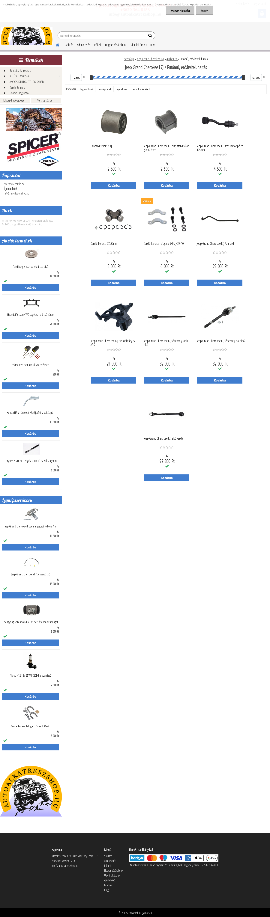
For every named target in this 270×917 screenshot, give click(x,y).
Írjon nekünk (10, 188)
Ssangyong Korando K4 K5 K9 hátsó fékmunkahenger (30, 622)
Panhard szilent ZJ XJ (101, 146)
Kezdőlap (129, 59)
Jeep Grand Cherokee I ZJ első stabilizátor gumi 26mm (166, 148)
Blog (152, 45)
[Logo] (26, 36)
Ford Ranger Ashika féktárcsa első (30, 267)
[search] (150, 36)
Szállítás (68, 45)
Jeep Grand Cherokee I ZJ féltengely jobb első (166, 343)
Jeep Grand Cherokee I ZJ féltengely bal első (220, 341)
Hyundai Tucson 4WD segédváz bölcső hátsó (30, 314)
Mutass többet (45, 100)
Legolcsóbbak (86, 89)
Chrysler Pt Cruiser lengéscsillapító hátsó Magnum (30, 461)
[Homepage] (55, 44)
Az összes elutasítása (180, 11)
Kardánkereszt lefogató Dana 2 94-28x (30, 726)
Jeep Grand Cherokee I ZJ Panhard (215, 244)
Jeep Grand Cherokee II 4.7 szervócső (30, 574)
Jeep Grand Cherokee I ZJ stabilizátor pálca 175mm (220, 148)
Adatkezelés (83, 45)
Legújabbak (121, 89)
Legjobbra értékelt (141, 89)
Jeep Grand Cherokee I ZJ (150, 59)
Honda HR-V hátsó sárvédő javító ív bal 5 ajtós (31, 412)
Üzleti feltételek (138, 45)
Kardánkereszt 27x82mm (104, 244)
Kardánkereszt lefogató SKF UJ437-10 (164, 244)
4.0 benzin (172, 59)
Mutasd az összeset (14, 100)
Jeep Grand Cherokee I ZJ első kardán (164, 438)
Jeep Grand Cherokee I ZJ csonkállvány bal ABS (113, 343)
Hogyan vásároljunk (115, 45)
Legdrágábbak (104, 89)
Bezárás (204, 11)
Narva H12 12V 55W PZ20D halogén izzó (30, 675)
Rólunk (97, 45)
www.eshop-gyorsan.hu (141, 913)
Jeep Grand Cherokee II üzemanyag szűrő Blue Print (30, 526)
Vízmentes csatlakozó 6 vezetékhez (30, 365)
